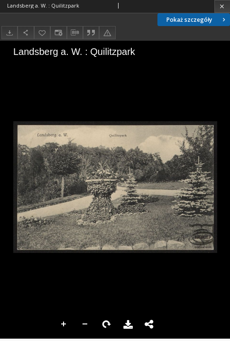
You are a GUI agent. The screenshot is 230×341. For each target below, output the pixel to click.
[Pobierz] (9, 32)
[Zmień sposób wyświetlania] (58, 32)
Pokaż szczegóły (196, 20)
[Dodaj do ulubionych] (42, 32)
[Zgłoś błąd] (107, 32)
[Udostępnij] (26, 32)
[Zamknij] (222, 6)
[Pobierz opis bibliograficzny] (75, 32)
